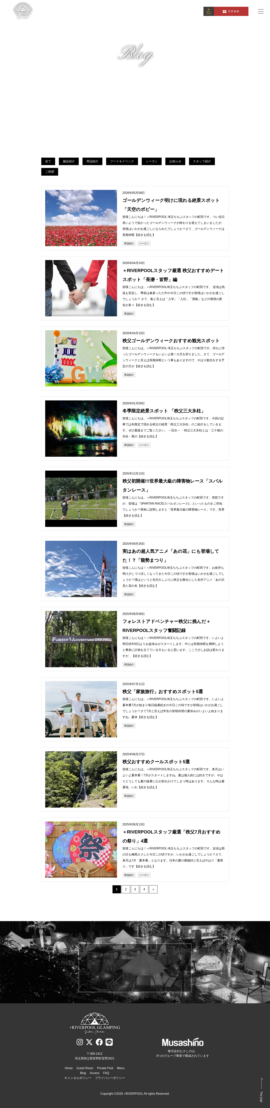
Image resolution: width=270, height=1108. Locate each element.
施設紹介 (69, 161)
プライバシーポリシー (110, 1078)
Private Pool (105, 1068)
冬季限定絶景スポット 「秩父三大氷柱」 (164, 410)
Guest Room (84, 1068)
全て (48, 161)
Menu (120, 1068)
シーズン (152, 161)
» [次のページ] (153, 889)
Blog (83, 1073)
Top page (261, 1096)
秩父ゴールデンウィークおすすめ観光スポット (171, 340)
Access (95, 1073)
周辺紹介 (92, 161)
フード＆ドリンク (122, 161)
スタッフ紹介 (202, 161)
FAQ (106, 1073)
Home (69, 1068)
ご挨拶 (49, 171)
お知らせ (175, 161)
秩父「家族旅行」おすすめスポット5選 (162, 691)
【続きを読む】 (144, 234)
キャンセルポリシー (77, 1078)
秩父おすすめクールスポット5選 (156, 761)
